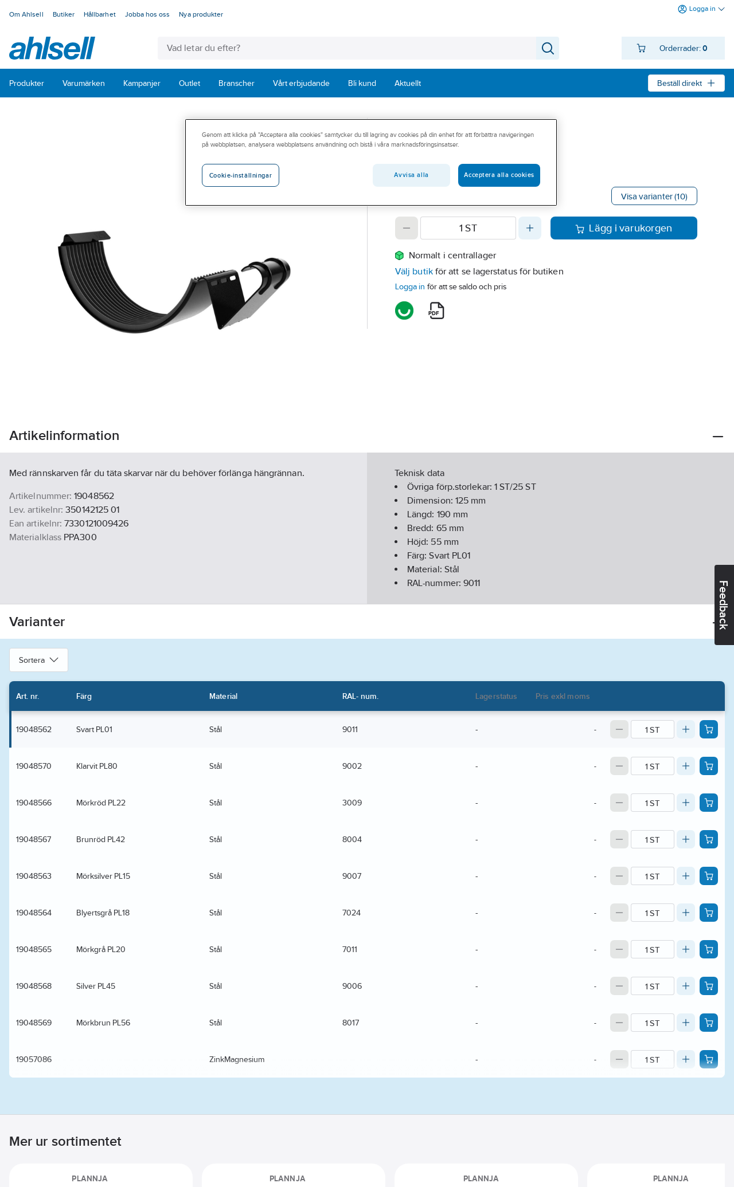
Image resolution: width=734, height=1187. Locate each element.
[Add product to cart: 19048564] (709, 912)
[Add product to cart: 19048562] (709, 729)
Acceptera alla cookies (499, 174)
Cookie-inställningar (240, 175)
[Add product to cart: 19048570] (709, 766)
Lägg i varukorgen (623, 228)
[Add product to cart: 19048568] (709, 986)
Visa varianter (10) (654, 196)
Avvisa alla (411, 174)
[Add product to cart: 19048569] (709, 1022)
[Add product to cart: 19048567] (709, 839)
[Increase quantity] (529, 228)
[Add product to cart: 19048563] (709, 876)
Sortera (38, 660)
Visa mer (366, 586)
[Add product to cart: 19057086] (709, 1059)
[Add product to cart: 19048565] (709, 949)
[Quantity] (468, 228)
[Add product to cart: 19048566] (709, 802)
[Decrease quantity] (406, 228)
